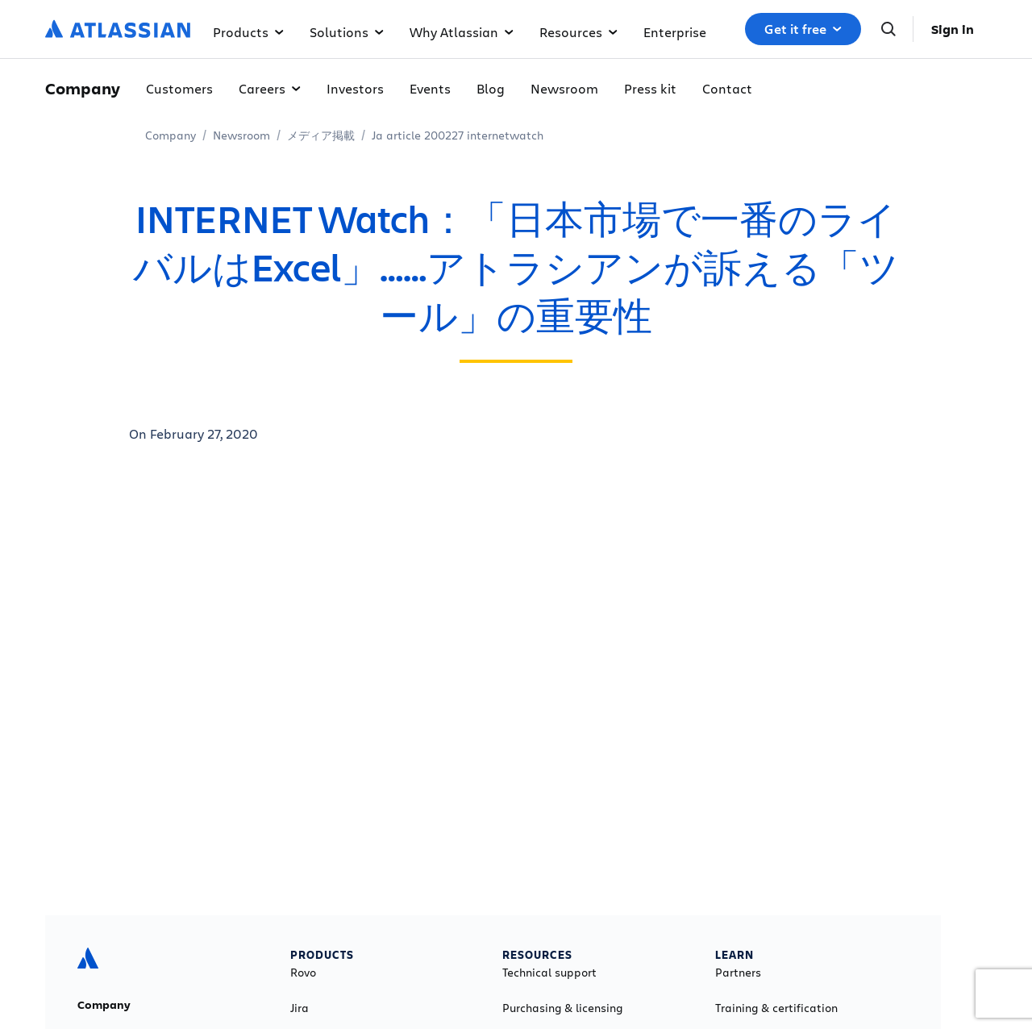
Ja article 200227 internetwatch (457, 135)
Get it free (803, 29)
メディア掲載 (321, 135)
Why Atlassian (462, 31)
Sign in (952, 29)
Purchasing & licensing (562, 1008)
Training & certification (776, 1008)
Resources (578, 31)
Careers (270, 88)
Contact (727, 88)
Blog (490, 88)
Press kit (650, 88)
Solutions (347, 31)
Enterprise (674, 31)
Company (170, 135)
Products (248, 31)
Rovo (303, 972)
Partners (738, 972)
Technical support (549, 972)
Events (430, 88)
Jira (299, 1008)
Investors (355, 88)
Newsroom (564, 88)
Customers (179, 88)
